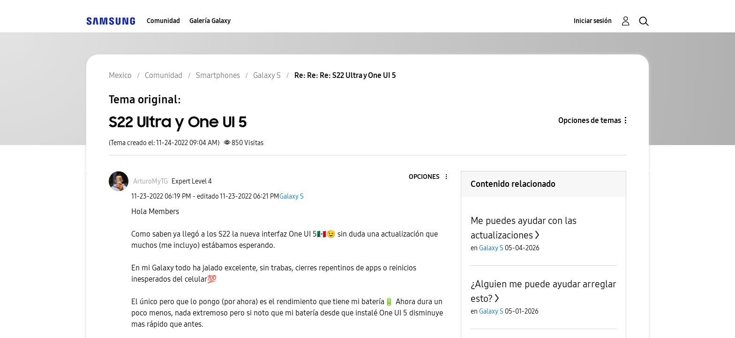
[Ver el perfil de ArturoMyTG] (150, 181)
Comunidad (163, 21)
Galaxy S (291, 196)
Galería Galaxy (210, 21)
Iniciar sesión (593, 21)
